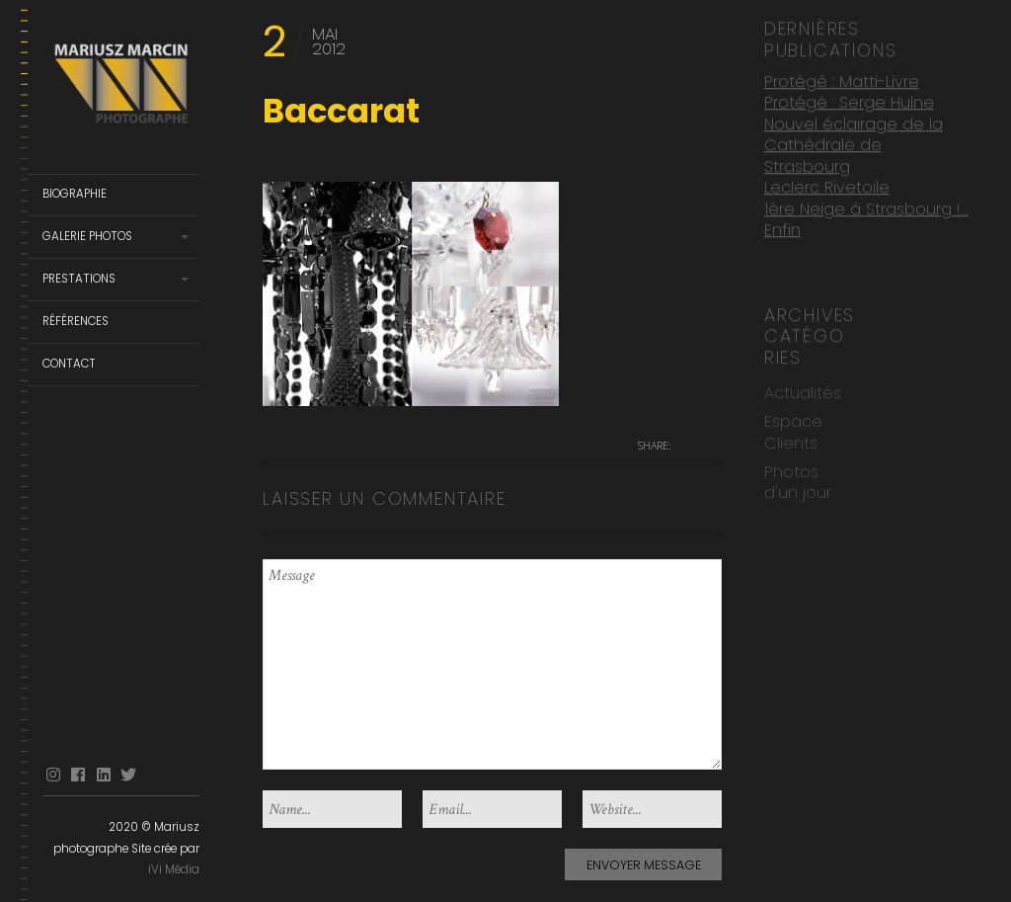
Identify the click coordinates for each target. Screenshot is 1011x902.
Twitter (128, 775)
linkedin (104, 775)
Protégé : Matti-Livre (841, 80)
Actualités (802, 391)
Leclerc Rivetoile (827, 186)
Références (75, 321)
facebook (78, 775)
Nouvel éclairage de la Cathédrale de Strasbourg (853, 144)
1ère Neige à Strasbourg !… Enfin (866, 218)
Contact (69, 363)
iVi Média (173, 869)
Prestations (79, 279)
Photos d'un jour (797, 481)
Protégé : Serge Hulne (849, 101)
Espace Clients (793, 430)
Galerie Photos (87, 236)
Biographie (74, 194)
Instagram (53, 775)
